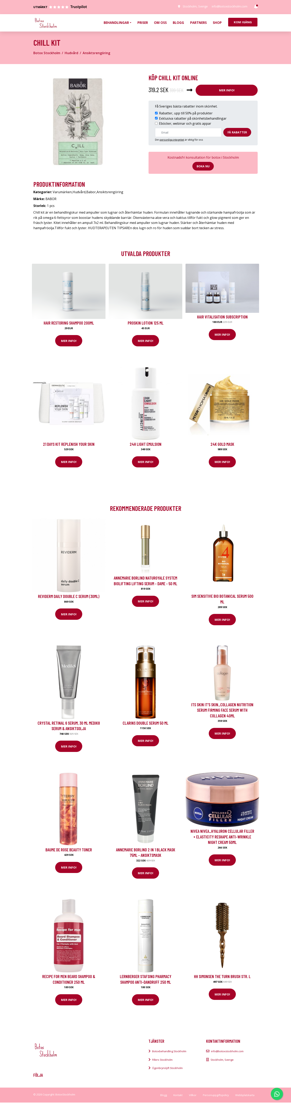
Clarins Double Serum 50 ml (145, 722)
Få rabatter (237, 132)
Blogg (178, 22)
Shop (217, 22)
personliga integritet (172, 139)
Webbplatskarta (244, 1095)
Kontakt (177, 1095)
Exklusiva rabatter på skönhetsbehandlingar (193, 118)
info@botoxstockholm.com (229, 6)
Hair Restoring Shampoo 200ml (69, 322)
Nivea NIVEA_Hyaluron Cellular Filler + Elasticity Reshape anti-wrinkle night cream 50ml (222, 837)
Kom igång (243, 22)
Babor (91, 192)
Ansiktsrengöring (96, 53)
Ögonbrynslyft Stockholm (167, 1068)
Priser (142, 22)
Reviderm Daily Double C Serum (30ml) (68, 596)
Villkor (192, 1095)
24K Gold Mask (222, 444)
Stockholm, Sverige (195, 6)
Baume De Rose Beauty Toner (68, 849)
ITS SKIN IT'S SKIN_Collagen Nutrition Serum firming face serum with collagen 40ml (222, 710)
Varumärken (62, 192)
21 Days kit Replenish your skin (69, 444)
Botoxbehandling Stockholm (169, 1051)
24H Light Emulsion (145, 444)
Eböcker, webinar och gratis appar (185, 123)
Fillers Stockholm (162, 1060)
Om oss (160, 22)
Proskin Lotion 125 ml (145, 322)
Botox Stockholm (46, 53)
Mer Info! (226, 90)
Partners (198, 22)
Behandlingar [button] (116, 22)
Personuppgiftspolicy (216, 1095)
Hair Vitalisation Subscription (222, 316)
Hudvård (71, 53)
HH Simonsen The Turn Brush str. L (222, 976)
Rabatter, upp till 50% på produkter (186, 113)
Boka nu (203, 166)
